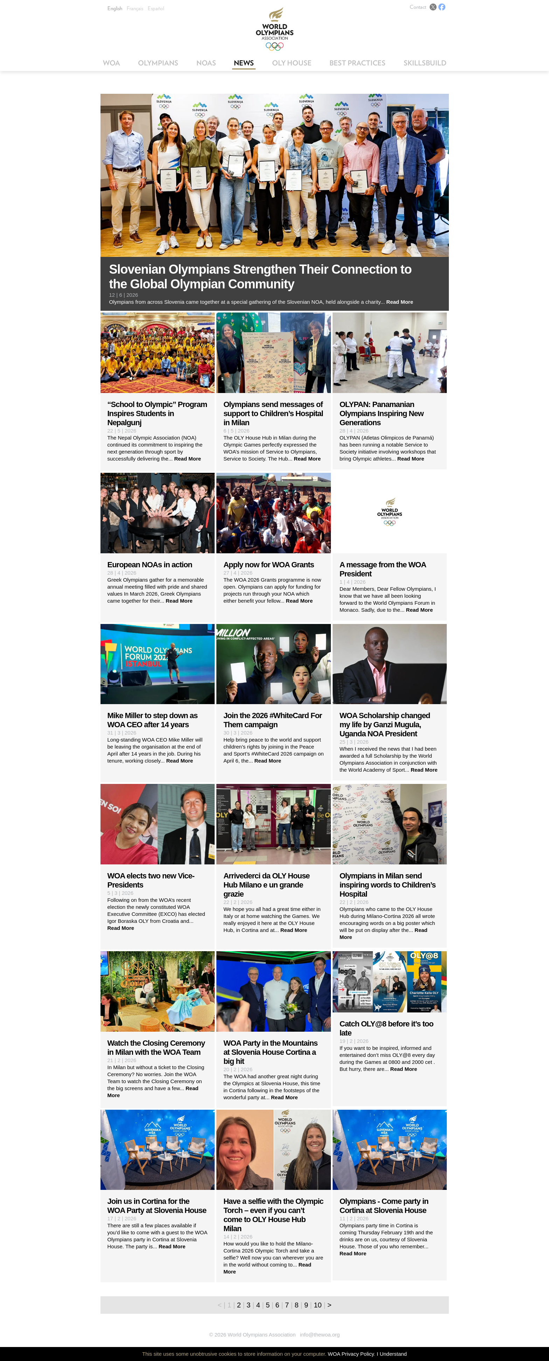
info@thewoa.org (320, 1335)
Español (156, 8)
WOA (111, 63)
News (244, 63)
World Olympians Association (274, 29)
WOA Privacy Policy (351, 1354)
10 (317, 1305)
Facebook (441, 6)
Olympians (158, 63)
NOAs (206, 63)
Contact (418, 7)
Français (135, 8)
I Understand (392, 1354)
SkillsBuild (425, 63)
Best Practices (357, 63)
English (114, 8)
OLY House (292, 63)
